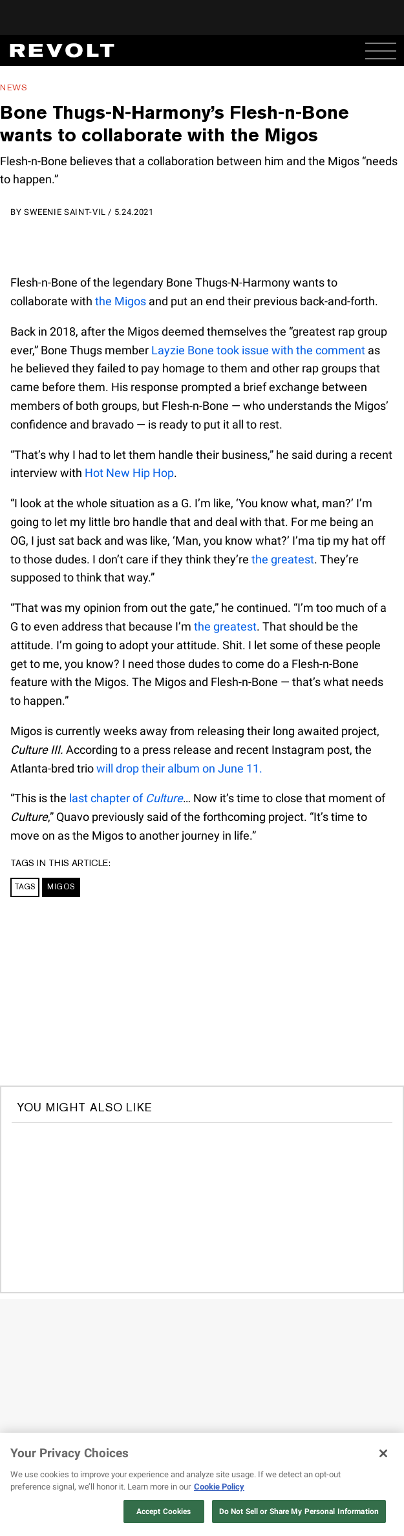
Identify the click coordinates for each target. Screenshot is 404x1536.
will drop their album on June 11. (179, 768)
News (14, 87)
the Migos (120, 301)
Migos (61, 887)
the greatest (282, 559)
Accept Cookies (163, 1511)
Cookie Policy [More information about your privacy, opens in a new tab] (219, 1486)
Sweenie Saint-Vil (65, 212)
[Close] (383, 1453)
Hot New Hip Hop (129, 473)
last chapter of (126, 798)
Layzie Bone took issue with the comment (258, 350)
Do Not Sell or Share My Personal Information (299, 1511)
